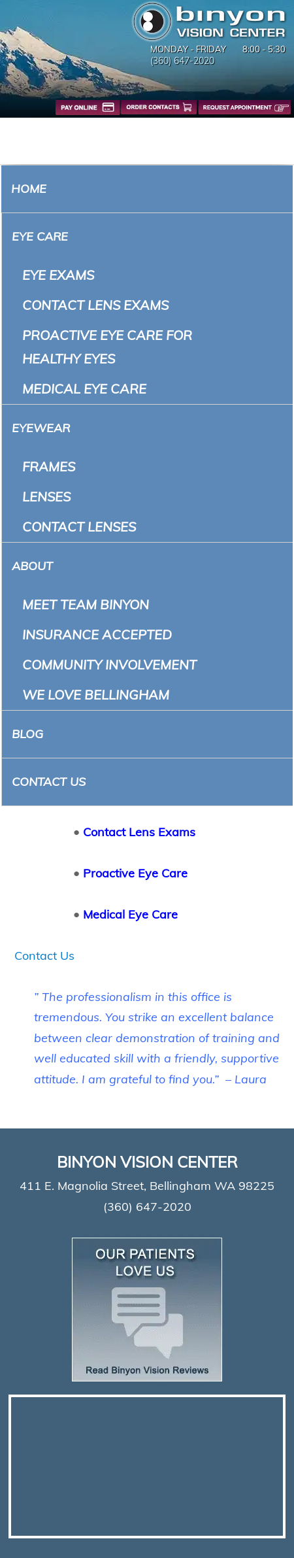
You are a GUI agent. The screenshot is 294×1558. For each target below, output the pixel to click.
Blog (27, 733)
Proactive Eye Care (135, 873)
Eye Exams (58, 275)
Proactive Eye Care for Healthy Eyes (107, 347)
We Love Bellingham (95, 694)
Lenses (46, 496)
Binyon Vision (209, 21)
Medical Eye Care (84, 389)
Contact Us (49, 781)
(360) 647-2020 (182, 61)
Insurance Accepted (97, 634)
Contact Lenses (79, 526)
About (32, 565)
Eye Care (40, 236)
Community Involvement (109, 664)
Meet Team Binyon (85, 604)
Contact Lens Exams (95, 305)
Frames (48, 466)
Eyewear (41, 427)
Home (28, 188)
